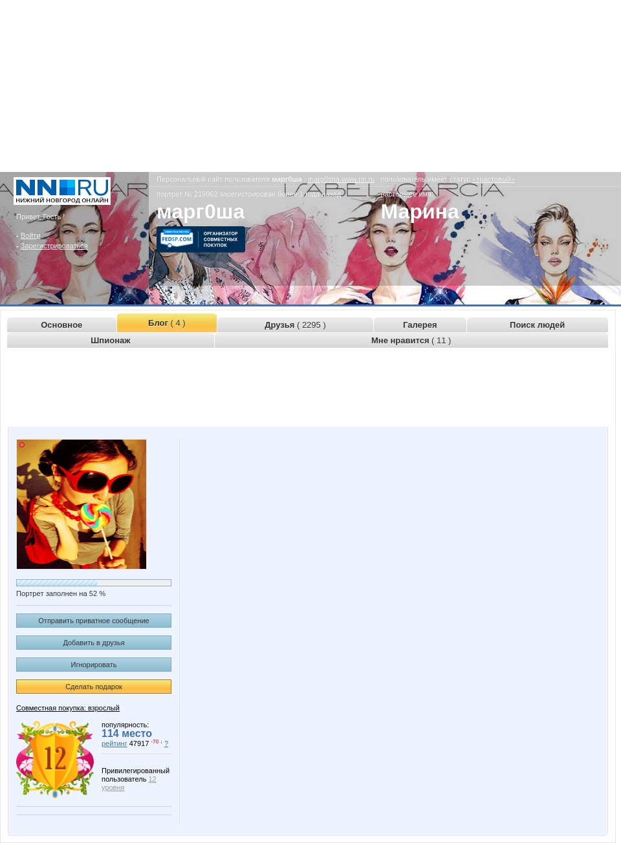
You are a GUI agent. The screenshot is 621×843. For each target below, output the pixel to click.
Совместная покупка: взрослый (68, 708)
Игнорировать (94, 664)
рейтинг (114, 743)
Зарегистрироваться (54, 246)
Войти (31, 235)
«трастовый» (493, 179)
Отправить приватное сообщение (93, 620)
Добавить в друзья (93, 642)
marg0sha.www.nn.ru (341, 179)
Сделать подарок (93, 686)
